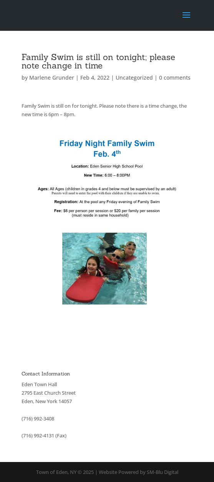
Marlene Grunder (51, 77)
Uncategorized (134, 77)
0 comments (175, 77)
